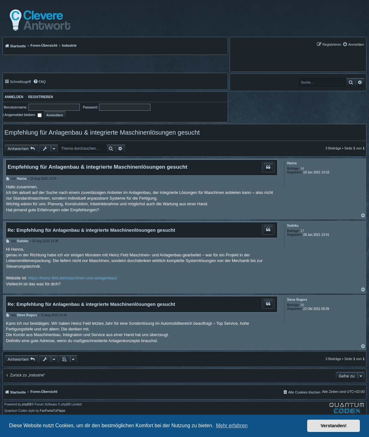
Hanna (292, 163)
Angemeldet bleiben (22, 115)
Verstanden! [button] (334, 425)
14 (302, 168)
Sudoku (293, 225)
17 (302, 231)
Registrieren (40, 97)
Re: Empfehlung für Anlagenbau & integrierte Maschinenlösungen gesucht (91, 230)
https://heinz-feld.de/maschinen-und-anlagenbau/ (72, 278)
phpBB (27, 404)
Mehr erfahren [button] (232, 425)
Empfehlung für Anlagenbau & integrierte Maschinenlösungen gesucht (102, 132)
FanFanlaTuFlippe (52, 410)
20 (302, 305)
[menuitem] (353, 44)
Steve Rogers (297, 299)
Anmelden (13, 97)
